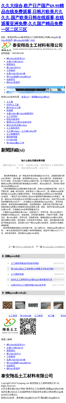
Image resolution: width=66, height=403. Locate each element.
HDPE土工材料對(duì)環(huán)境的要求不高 (31, 279)
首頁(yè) (25, 97)
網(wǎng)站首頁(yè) (15, 58)
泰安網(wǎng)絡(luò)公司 (28, 398)
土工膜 (9, 102)
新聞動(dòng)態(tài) (41, 97)
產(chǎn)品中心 (13, 67)
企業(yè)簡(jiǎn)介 (15, 61)
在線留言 (10, 79)
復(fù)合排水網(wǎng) (16, 125)
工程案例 (10, 70)
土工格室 (13, 315)
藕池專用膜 (11, 137)
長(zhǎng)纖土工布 (15, 143)
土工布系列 (11, 116)
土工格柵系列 (12, 134)
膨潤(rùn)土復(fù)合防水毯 (18, 122)
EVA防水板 (11, 140)
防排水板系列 (12, 119)
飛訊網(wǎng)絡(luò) (50, 398)
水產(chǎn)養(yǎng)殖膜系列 (19, 113)
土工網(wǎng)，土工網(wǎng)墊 (21, 131)
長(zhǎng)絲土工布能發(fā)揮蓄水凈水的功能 (32, 269)
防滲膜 (9, 110)
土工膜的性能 (17, 274)
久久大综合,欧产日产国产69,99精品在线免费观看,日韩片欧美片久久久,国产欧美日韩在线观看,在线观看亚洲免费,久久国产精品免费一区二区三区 (32, 17)
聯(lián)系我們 (13, 82)
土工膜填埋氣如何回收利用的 (25, 263)
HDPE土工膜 (12, 105)
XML (32, 40)
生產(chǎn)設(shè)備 (15, 73)
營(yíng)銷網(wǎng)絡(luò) (18, 77)
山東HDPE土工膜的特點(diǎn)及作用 (28, 285)
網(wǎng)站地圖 (21, 40)
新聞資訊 (10, 64)
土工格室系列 (12, 128)
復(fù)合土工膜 (13, 107)
